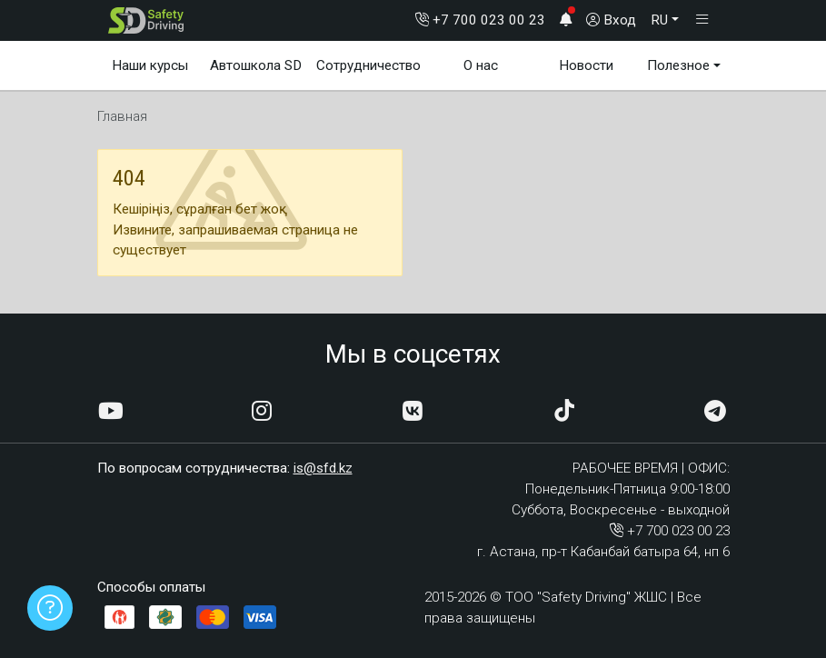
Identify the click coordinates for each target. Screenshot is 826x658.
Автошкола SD (256, 65)
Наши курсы (150, 65)
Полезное (678, 65)
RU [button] (659, 20)
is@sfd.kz (323, 468)
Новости (586, 65)
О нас (480, 65)
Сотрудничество (368, 65)
